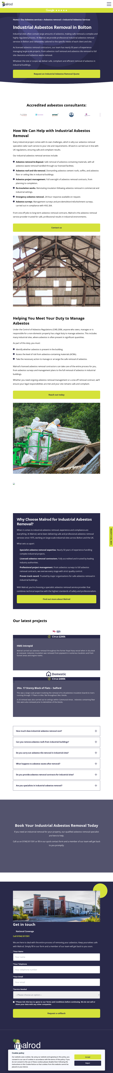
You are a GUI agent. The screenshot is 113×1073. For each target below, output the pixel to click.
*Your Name (18, 951)
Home (16, 19)
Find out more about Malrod (56, 599)
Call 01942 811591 (21, 936)
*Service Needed (20, 989)
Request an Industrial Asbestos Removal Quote (56, 74)
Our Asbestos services (31, 19)
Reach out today (56, 394)
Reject (88, 1063)
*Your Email (18, 976)
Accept (87, 1057)
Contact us (56, 227)
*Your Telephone (20, 964)
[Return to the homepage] (7, 3)
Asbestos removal (52, 19)
